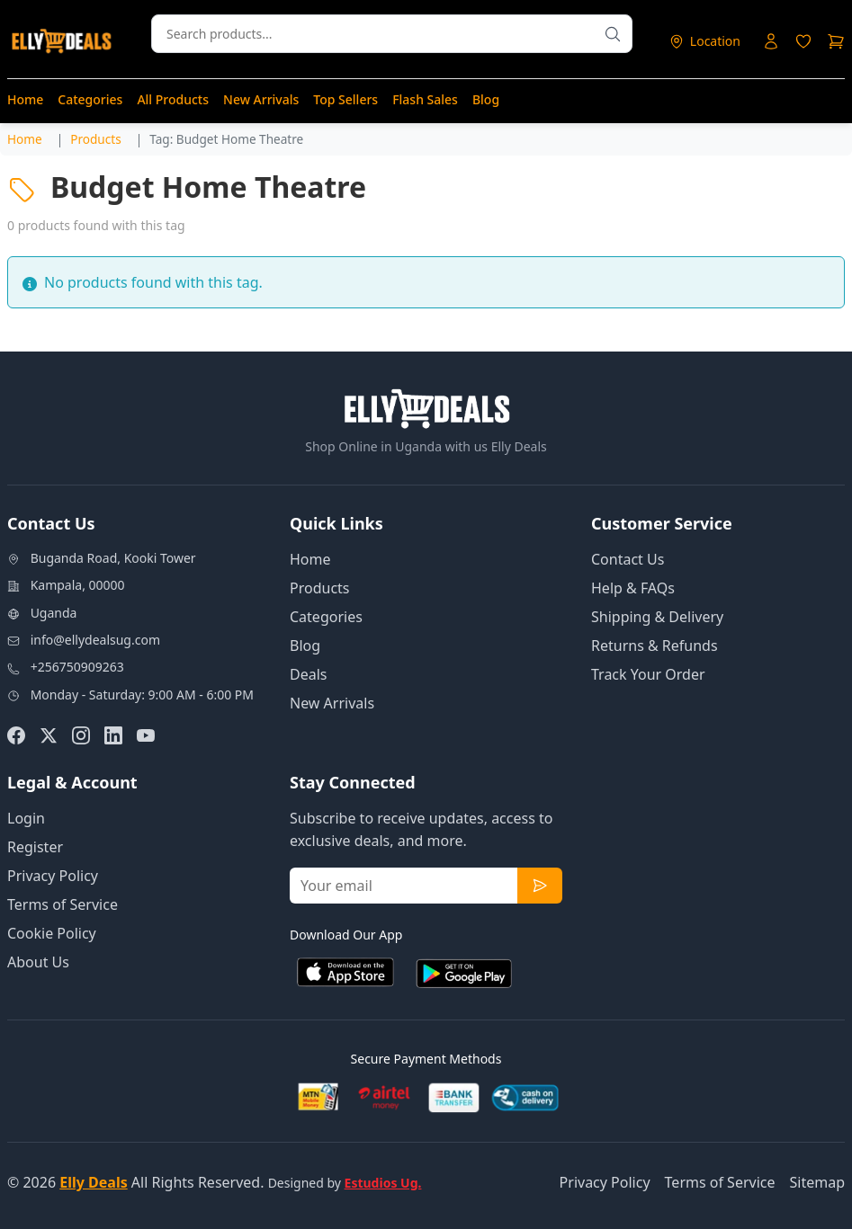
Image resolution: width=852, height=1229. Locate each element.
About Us (38, 962)
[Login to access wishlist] (803, 41)
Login (26, 818)
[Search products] (612, 33)
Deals (308, 674)
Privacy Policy (52, 876)
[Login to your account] (771, 41)
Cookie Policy (51, 933)
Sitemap (818, 1182)
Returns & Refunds (654, 645)
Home (25, 99)
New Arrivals (261, 99)
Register (35, 847)
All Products (173, 99)
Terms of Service (62, 904)
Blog (485, 99)
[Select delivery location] (704, 41)
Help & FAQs (633, 588)
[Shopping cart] (836, 41)
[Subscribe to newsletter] (539, 886)
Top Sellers (345, 99)
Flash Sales (425, 99)
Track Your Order (648, 674)
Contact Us (627, 559)
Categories (90, 99)
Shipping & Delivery (657, 617)
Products (320, 588)
